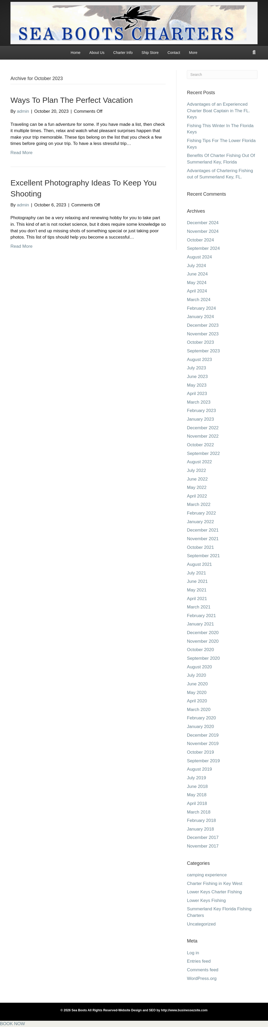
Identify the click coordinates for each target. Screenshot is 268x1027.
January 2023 (200, 419)
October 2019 (200, 752)
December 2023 (203, 325)
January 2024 (200, 316)
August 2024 (199, 257)
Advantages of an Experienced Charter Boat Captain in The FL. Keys (218, 111)
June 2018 (197, 786)
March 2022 (198, 504)
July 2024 (196, 265)
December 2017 (203, 837)
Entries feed (199, 961)
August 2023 (199, 359)
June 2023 (197, 376)
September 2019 (203, 760)
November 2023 (203, 333)
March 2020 (198, 709)
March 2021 (198, 607)
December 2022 (203, 427)
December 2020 (203, 632)
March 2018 (198, 812)
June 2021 (197, 581)
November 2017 (203, 846)
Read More (21, 152)
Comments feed (202, 969)
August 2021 (199, 564)
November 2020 (203, 641)
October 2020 (200, 649)
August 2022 (199, 461)
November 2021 (203, 538)
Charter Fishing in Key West (214, 883)
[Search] (254, 52)
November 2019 (203, 743)
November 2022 (203, 436)
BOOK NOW (12, 1023)
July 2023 (196, 367)
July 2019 (196, 777)
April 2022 (197, 496)
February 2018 (201, 820)
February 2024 (201, 308)
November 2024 (203, 231)
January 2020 (200, 726)
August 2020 (199, 666)
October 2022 (200, 444)
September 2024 (203, 248)
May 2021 (196, 590)
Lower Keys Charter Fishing (214, 891)
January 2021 (200, 624)
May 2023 (196, 385)
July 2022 (196, 470)
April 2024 (197, 291)
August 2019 (199, 769)
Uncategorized (201, 924)
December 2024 (203, 222)
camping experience (207, 874)
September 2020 (203, 658)
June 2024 (197, 274)
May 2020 (196, 692)
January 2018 (200, 829)
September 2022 (203, 453)
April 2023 (197, 393)
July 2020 (196, 675)
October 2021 (200, 547)
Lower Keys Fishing (206, 900)
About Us (96, 52)
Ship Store (150, 52)
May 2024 (196, 282)
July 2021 (196, 573)
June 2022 (197, 479)
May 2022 (196, 487)
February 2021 (201, 615)
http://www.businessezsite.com (184, 1010)
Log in (193, 952)
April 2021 (197, 598)
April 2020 (197, 700)
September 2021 (203, 555)
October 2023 (200, 342)
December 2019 (203, 735)
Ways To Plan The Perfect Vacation (71, 100)
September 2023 (203, 350)
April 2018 (197, 803)
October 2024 (200, 240)
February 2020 (201, 717)
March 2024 (198, 299)
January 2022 (200, 521)
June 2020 (197, 683)
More (193, 52)
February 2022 (201, 513)
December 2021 (203, 530)
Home (75, 52)
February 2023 (201, 410)
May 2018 (196, 794)
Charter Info (123, 52)
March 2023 (198, 402)
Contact (174, 52)
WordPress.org (201, 978)
